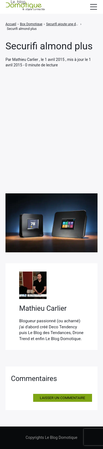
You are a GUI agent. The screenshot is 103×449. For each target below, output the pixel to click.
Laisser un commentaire (62, 398)
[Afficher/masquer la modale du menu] (93, 7)
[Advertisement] (51, 122)
